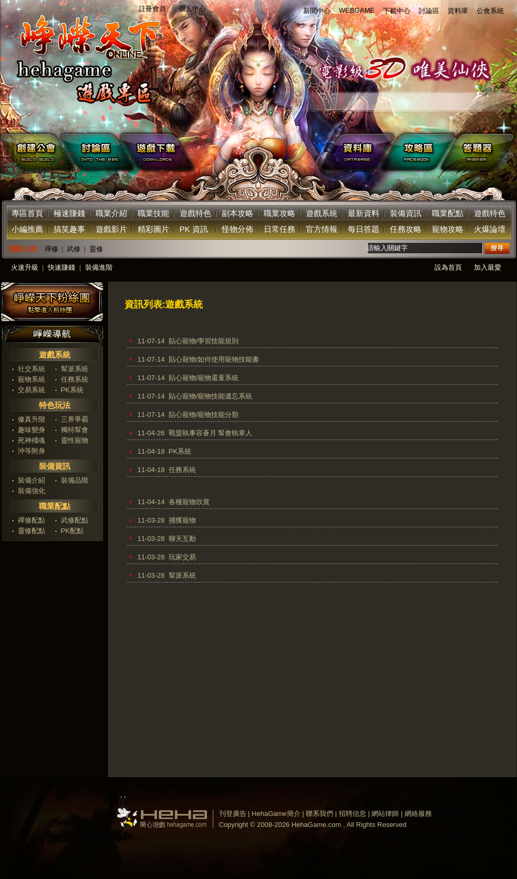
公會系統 (490, 11)
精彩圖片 (153, 228)
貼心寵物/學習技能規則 (204, 341)
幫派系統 (74, 369)
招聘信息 (352, 813)
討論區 (429, 11)
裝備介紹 (31, 480)
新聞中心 (316, 11)
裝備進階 (98, 267)
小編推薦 (27, 228)
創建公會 (31, 152)
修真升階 (31, 419)
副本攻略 (237, 213)
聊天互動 (182, 539)
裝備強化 (31, 491)
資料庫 (458, 11)
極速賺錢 (69, 213)
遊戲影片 (111, 228)
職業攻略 (279, 213)
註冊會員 (152, 9)
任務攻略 (405, 228)
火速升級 (24, 267)
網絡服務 (418, 813)
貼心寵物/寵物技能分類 (204, 414)
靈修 (96, 249)
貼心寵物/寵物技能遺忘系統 (211, 396)
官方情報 (321, 228)
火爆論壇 (489, 228)
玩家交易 (182, 557)
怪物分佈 (237, 228)
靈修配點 (31, 531)
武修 (73, 249)
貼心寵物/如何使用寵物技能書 (214, 359)
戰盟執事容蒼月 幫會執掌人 (211, 433)
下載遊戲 (225, 152)
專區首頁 (27, 213)
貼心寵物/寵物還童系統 (204, 378)
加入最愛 (487, 267)
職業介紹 (111, 213)
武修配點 (74, 520)
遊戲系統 (321, 213)
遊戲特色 (195, 213)
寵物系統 (31, 379)
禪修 (51, 249)
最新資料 (363, 213)
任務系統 (74, 379)
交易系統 (31, 390)
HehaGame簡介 (276, 813)
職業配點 (447, 213)
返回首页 (85, 63)
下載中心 (396, 11)
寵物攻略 (447, 228)
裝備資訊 (405, 213)
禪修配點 (31, 520)
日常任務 (279, 228)
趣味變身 (31, 430)
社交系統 (31, 369)
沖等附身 (31, 451)
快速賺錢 (61, 267)
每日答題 (363, 228)
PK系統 (72, 390)
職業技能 (153, 213)
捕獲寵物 (182, 520)
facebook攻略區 (419, 152)
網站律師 (385, 813)
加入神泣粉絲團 (52, 303)
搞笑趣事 (69, 228)
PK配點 (72, 531)
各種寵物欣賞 (189, 502)
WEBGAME (357, 10)
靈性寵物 (74, 440)
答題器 (480, 152)
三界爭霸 (74, 419)
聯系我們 (319, 813)
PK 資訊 (194, 228)
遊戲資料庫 (358, 152)
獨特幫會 (74, 430)
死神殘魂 (31, 440)
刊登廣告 (232, 813)
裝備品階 (74, 480)
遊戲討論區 (92, 152)
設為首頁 (448, 267)
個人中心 (192, 9)
